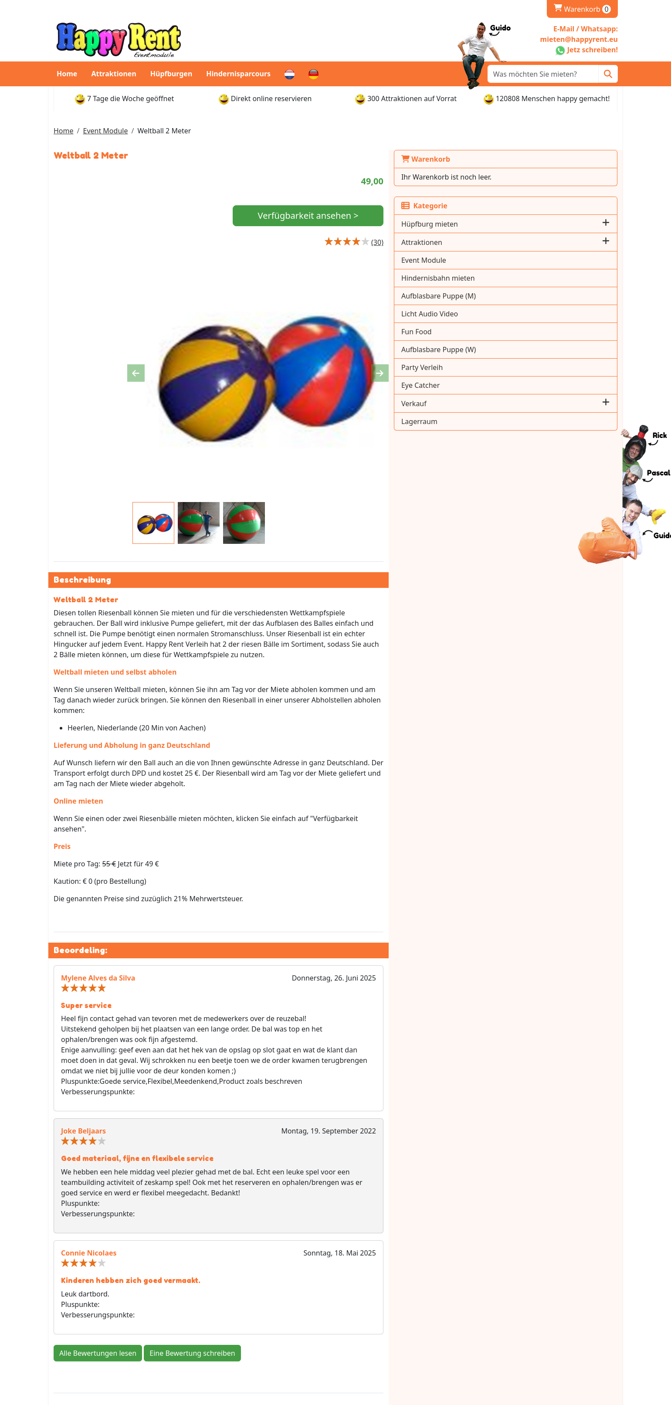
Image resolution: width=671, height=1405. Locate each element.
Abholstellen (365, 1324)
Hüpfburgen (171, 73)
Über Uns (216, 1303)
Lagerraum (510, 421)
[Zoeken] (608, 74)
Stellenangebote (515, 1314)
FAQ (207, 1335)
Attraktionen (113, 73)
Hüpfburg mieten (520, 224)
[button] (606, 223)
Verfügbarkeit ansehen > (407, 216)
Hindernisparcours (238, 73)
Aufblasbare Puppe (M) (529, 296)
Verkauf (504, 403)
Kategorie (515, 205)
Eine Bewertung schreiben (192, 1198)
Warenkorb (582, 9)
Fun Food (507, 331)
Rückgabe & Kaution (378, 1335)
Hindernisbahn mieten (529, 278)
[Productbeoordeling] (468, 243)
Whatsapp (83, 1303)
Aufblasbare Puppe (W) (529, 349)
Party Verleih (512, 367)
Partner (213, 1324)
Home (67, 73)
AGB (495, 1324)
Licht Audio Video (520, 314)
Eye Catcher (511, 385)
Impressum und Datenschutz (248, 1314)
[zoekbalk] (543, 74)
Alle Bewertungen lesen (97, 1198)
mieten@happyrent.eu (103, 1317)
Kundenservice (512, 1303)
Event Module (105, 131)
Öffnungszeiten (370, 1314)
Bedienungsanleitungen (527, 1335)
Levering (359, 1303)
